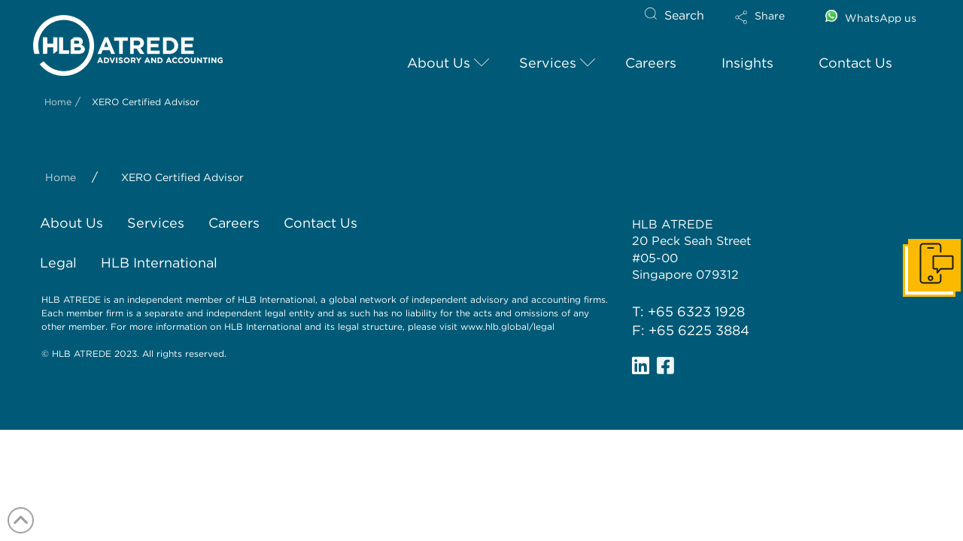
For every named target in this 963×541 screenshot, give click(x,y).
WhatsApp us (880, 18)
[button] (772, 27)
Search (684, 15)
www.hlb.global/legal (507, 326)
